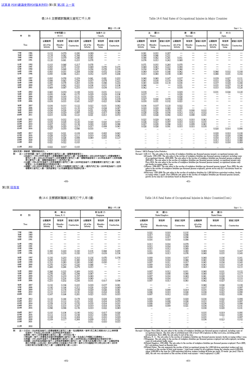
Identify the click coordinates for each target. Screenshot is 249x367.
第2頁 (61, 4)
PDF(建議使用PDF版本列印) (29, 4)
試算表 (6, 4)
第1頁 (53, 4)
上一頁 (70, 4)
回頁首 (14, 187)
